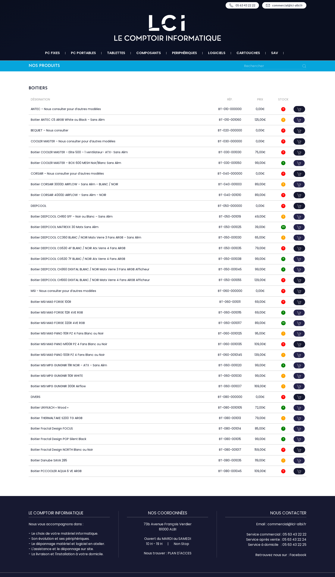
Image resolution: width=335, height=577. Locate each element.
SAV (274, 52)
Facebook (297, 554)
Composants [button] (148, 52)
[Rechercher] (274, 66)
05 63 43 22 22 (242, 5)
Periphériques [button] (184, 52)
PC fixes (52, 52)
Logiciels (216, 52)
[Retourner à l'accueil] (167, 28)
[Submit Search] (304, 66)
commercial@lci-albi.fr (284, 5)
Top (325, 567)
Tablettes (116, 52)
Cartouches (248, 52)
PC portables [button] (83, 52)
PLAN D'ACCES (179, 553)
